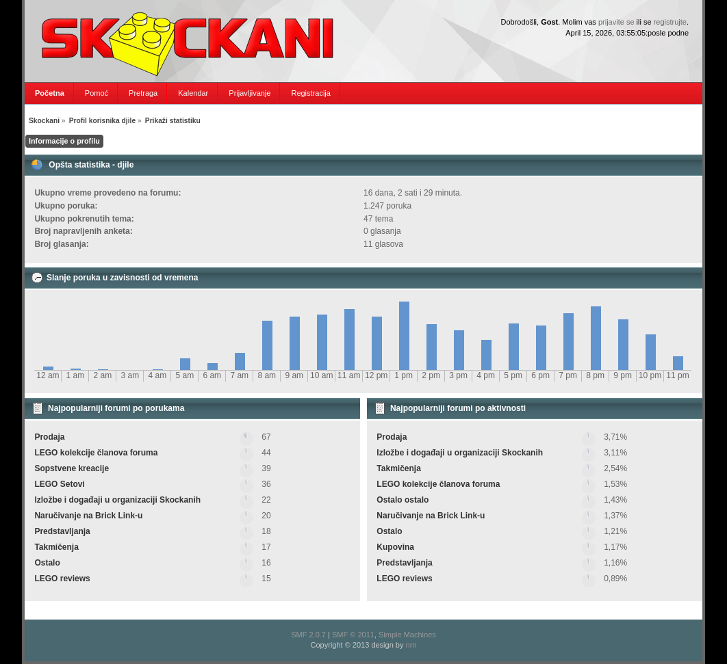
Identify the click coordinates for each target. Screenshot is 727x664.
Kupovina (395, 547)
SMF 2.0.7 (308, 634)
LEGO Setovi (59, 484)
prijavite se (616, 22)
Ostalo (47, 563)
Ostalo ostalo (403, 500)
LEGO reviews (62, 578)
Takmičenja (56, 547)
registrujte (670, 22)
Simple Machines (407, 634)
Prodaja (49, 437)
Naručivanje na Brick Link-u (88, 515)
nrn (411, 645)
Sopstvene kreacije (71, 468)
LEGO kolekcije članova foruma (95, 452)
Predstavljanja (62, 531)
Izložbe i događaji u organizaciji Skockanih (117, 500)
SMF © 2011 (353, 634)
